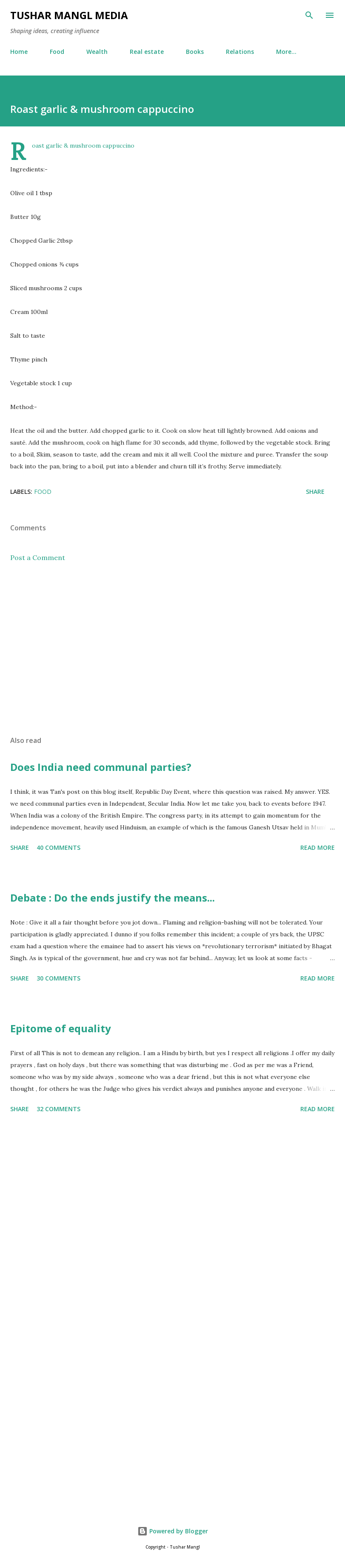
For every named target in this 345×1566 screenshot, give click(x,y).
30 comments (58, 978)
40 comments (58, 847)
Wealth (97, 52)
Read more (317, 847)
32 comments (58, 1109)
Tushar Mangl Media (69, 15)
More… (286, 52)
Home (19, 52)
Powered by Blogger (172, 1531)
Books (195, 52)
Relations (240, 52)
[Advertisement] (172, 649)
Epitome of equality (60, 1028)
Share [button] (315, 491)
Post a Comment (37, 557)
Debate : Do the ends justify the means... (112, 898)
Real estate (147, 52)
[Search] (309, 15)
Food (57, 52)
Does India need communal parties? (100, 767)
